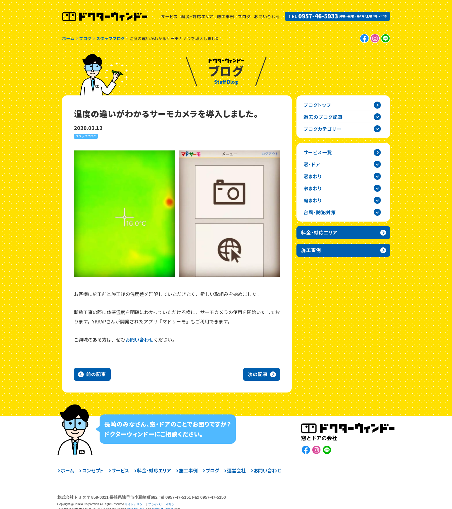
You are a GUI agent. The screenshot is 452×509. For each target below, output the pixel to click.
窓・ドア (311, 164)
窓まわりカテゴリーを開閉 (377, 176)
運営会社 (236, 470)
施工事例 (225, 16)
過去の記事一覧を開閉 (377, 117)
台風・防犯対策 (319, 212)
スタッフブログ (86, 136)
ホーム (67, 470)
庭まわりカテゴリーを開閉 (377, 200)
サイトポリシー (135, 504)
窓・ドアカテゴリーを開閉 (377, 164)
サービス (169, 16)
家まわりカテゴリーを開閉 (377, 188)
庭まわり (312, 200)
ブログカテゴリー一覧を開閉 (377, 129)
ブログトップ (317, 104)
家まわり (312, 188)
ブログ (244, 16)
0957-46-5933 (318, 16)
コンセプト (93, 470)
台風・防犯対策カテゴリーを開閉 (377, 212)
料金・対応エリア (197, 16)
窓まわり (312, 176)
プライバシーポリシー (163, 504)
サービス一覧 (317, 152)
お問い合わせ (267, 16)
